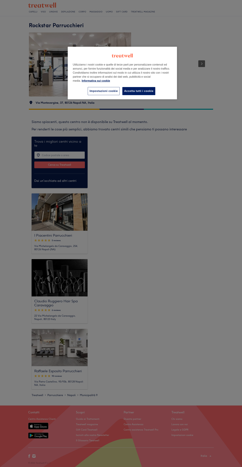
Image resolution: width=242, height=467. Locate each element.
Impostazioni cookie (104, 91)
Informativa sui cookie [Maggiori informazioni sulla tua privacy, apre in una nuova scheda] (96, 80)
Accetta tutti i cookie (138, 91)
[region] (122, 73)
